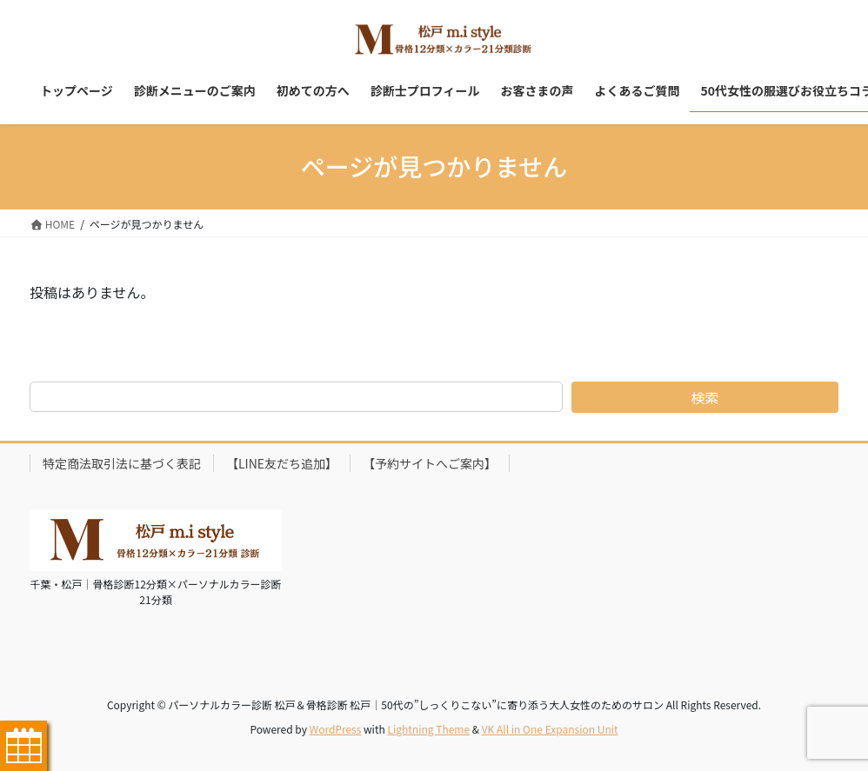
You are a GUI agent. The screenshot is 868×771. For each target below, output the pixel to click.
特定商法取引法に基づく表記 (122, 463)
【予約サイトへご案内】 (430, 463)
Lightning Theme (428, 728)
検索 (705, 397)
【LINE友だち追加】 (281, 463)
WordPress (336, 728)
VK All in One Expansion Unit (550, 728)
